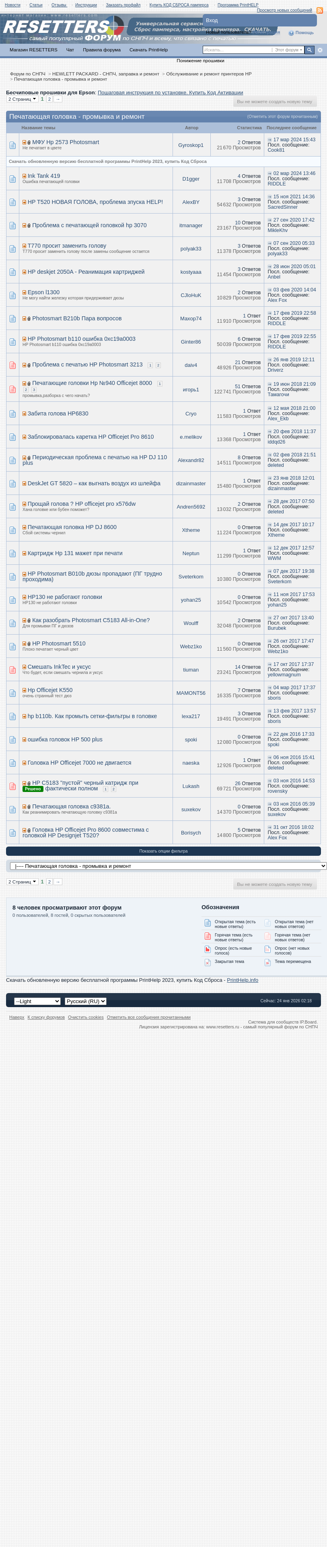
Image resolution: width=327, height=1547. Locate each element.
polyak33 (191, 249)
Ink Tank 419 (44, 176)
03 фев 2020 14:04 (295, 290)
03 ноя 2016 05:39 (294, 804)
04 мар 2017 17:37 (295, 687)
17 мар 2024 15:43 (295, 139)
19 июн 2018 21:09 (295, 384)
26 (238, 783)
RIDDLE (276, 184)
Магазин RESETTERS (34, 49)
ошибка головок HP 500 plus (65, 739)
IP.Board (308, 1022)
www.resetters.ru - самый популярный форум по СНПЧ (262, 1026)
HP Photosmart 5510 (58, 643)
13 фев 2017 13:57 (295, 711)
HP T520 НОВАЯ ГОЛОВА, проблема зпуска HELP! (95, 202)
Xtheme (191, 530)
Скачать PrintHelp (149, 49)
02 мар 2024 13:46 (295, 173)
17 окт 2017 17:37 (294, 664)
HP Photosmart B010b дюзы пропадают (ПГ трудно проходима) (92, 576)
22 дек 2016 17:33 (294, 734)
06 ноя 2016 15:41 (294, 757)
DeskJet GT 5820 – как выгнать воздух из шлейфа (94, 483)
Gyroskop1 (191, 145)
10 (238, 223)
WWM (274, 558)
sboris (274, 698)
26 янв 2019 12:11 (294, 359)
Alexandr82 (191, 460)
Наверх (17, 1017)
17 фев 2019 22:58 (295, 313)
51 (238, 386)
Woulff (191, 623)
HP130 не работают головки (65, 597)
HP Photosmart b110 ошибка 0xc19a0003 (82, 339)
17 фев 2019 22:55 (295, 336)
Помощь (301, 33)
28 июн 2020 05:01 (295, 266)
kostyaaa (191, 272)
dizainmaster (191, 483)
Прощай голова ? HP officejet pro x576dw (82, 504)
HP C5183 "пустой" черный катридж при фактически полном (85, 786)
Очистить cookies (86, 1017)
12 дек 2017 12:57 (294, 548)
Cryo (190, 414)
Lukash (191, 786)
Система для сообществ (273, 1022)
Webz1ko (191, 646)
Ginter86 (191, 342)
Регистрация (266, 32)
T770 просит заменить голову (67, 245)
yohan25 (191, 600)
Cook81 (276, 150)
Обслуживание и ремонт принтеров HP (209, 73)
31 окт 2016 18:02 (294, 827)
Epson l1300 (44, 292)
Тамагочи (278, 394)
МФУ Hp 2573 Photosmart (65, 142)
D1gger (190, 179)
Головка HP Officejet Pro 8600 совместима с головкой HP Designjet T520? (86, 832)
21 (238, 362)
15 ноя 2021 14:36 (294, 196)
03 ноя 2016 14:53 (294, 781)
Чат (70, 49)
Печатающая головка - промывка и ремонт (60, 78)
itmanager (191, 225)
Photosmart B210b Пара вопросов (76, 318)
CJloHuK (191, 295)
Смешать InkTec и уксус (59, 667)
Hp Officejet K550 (50, 690)
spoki (191, 740)
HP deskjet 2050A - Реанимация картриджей (86, 272)
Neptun (191, 553)
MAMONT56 (191, 693)
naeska (191, 763)
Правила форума (102, 49)
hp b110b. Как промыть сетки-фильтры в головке (92, 716)
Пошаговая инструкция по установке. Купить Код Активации (170, 93)
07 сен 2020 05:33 (294, 243)
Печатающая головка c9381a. (71, 806)
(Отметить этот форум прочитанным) (282, 116)
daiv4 (191, 365)
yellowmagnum (283, 675)
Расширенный (320, 50)
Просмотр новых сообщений (284, 10)
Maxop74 (191, 319)
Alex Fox (277, 300)
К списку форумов (46, 1017)
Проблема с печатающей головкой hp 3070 (89, 225)
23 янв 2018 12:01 (294, 478)
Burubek (276, 628)
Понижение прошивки (200, 60)
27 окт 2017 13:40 (294, 618)
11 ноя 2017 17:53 (294, 594)
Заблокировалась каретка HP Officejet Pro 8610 (91, 437)
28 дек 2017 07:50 (294, 501)
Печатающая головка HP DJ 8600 (72, 527)
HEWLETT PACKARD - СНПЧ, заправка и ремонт (105, 73)
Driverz (275, 370)
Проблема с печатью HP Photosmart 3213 (87, 364)
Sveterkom (191, 577)
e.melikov (191, 437)
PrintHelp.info (242, 980)
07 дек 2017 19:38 (294, 571)
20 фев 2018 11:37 (295, 431)
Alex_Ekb (277, 418)
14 (238, 667)
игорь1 (191, 390)
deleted (275, 465)
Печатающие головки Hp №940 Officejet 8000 (92, 383)
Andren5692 (191, 507)
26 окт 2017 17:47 (294, 641)
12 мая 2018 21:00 (294, 408)
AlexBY (191, 202)
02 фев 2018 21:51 (295, 455)
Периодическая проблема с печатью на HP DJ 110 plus (95, 460)
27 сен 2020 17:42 (294, 220)
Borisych (191, 833)
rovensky (277, 791)
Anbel (273, 277)
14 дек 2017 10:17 (294, 524)
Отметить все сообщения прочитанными (149, 1017)
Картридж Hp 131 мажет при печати (75, 553)
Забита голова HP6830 (58, 413)
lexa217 (191, 716)
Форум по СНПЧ (27, 73)
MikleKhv (277, 230)
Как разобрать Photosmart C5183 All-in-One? (91, 620)
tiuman (191, 670)
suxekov (191, 809)
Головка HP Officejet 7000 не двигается (80, 762)
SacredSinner (282, 207)
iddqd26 (276, 442)
